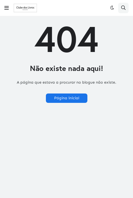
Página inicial (66, 98)
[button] (6, 8)
